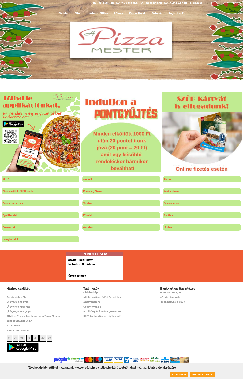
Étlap (78, 13)
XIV (43, 338)
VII (15, 338)
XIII (35, 338)
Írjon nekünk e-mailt (173, 302)
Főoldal (63, 13)
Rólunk (118, 13)
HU (97, 3)
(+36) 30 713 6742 (151, 3)
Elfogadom (179, 374)
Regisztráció (176, 13)
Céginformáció (92, 306)
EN (106, 3)
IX (29, 338)
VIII (22, 338)
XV (49, 338)
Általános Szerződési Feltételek (102, 297)
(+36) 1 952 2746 (127, 3)
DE (112, 3)
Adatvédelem (91, 302)
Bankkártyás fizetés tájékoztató (102, 311)
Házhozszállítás (98, 13)
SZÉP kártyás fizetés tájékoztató (102, 316)
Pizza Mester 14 (22, 292)
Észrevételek (137, 13)
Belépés (197, 3)
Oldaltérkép (90, 292)
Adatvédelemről (202, 374)
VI (9, 338)
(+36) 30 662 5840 (176, 3)
